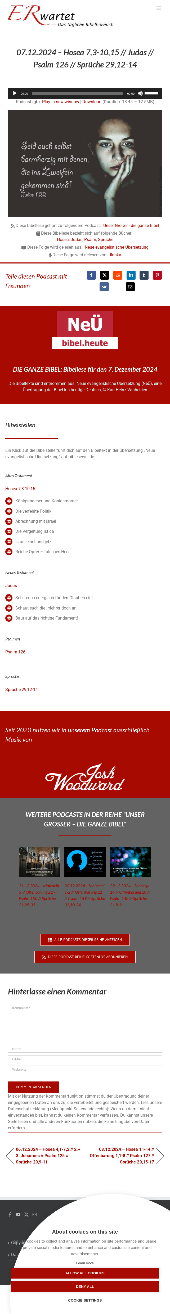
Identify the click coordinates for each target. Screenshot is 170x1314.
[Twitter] (26, 1214)
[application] (85, 93)
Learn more (85, 1263)
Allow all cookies (85, 1273)
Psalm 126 (15, 651)
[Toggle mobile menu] (159, 8)
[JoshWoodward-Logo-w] (85, 765)
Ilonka (115, 254)
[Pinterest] (157, 275)
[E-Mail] (130, 287)
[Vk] (104, 287)
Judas (76, 239)
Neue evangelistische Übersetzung (117, 247)
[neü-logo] (85, 313)
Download (91, 101)
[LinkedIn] (131, 275)
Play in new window (60, 101)
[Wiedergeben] (14, 93)
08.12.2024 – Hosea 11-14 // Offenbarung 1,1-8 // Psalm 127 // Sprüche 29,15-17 (122, 1156)
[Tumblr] (144, 275)
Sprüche (105, 239)
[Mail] (35, 1214)
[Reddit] (118, 275)
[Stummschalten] (140, 93)
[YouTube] (18, 1214)
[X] (104, 275)
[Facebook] (91, 275)
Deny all (85, 1287)
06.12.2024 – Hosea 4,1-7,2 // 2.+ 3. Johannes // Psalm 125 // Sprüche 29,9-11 (48, 1156)
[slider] (77, 93)
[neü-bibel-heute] (85, 338)
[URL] (85, 1069)
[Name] (85, 1049)
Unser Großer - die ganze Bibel (131, 225)
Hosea (63, 239)
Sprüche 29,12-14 (21, 689)
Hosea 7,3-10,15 (20, 488)
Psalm (90, 239)
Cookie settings (85, 1300)
